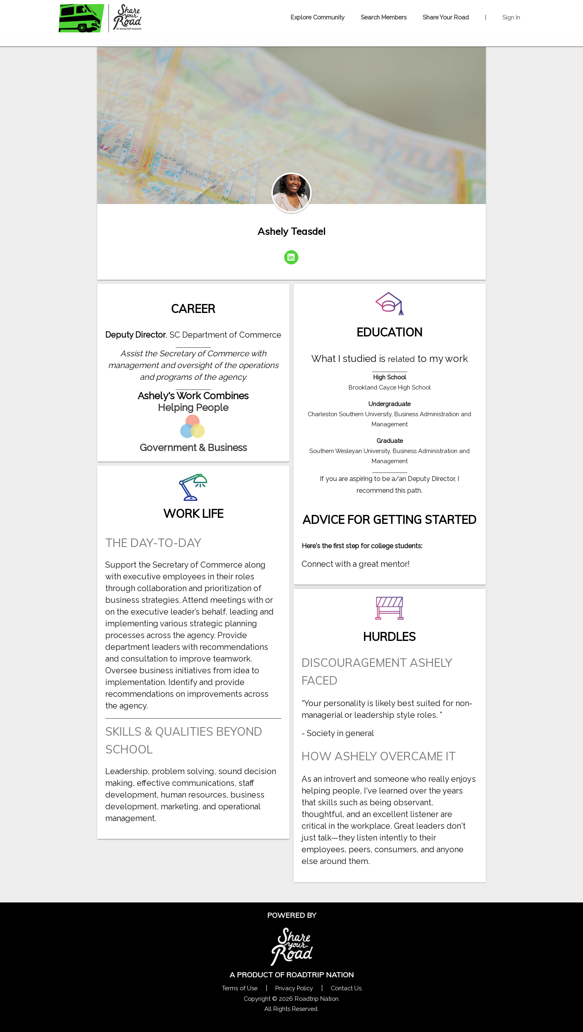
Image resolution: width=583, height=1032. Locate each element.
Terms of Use (239, 988)
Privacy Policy (294, 988)
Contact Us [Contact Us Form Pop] (346, 988)
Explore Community (318, 17)
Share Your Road (446, 17)
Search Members (383, 17)
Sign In (511, 17)
